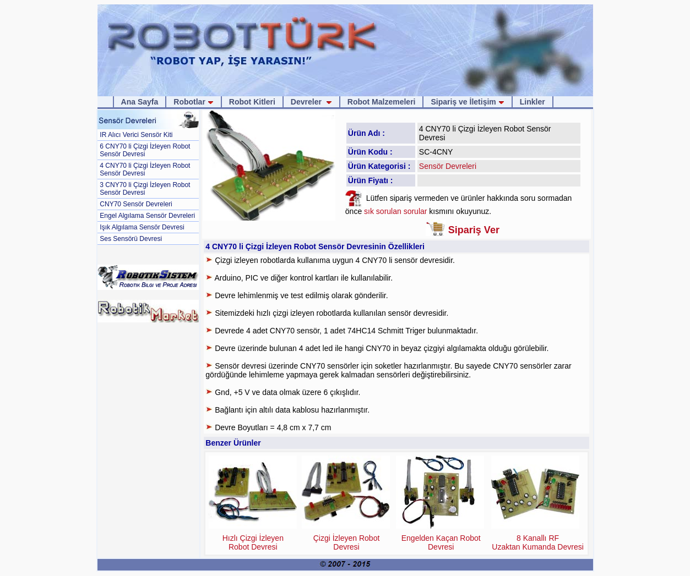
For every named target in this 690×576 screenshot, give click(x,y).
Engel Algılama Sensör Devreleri (147, 216)
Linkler (532, 101)
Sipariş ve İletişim (467, 101)
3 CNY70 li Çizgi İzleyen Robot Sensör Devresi (145, 188)
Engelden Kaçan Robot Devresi (441, 542)
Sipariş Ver (473, 229)
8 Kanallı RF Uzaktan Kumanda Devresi (538, 542)
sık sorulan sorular (396, 211)
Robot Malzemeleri (381, 101)
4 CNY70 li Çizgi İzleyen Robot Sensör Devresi (145, 169)
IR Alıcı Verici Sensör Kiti (136, 135)
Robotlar (193, 101)
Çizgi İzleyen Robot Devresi (346, 542)
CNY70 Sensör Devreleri (136, 204)
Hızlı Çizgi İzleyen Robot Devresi (253, 542)
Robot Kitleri (252, 101)
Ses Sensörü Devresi (131, 239)
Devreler (311, 101)
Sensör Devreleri (447, 166)
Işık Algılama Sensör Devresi (142, 227)
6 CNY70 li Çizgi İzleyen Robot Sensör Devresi (145, 150)
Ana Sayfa (140, 101)
